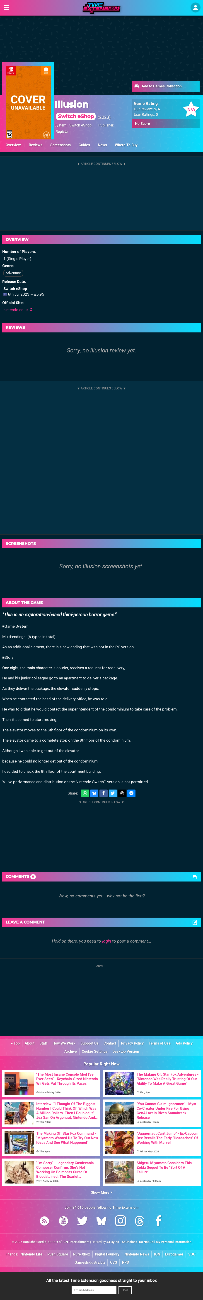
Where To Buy (126, 145)
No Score (142, 123)
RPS (125, 1262)
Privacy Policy (132, 1043)
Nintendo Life (31, 1254)
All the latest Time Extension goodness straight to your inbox (101, 1280)
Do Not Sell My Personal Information (165, 1242)
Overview (13, 145)
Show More (101, 1192)
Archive (70, 1051)
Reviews (35, 145)
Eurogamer (174, 1254)
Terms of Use (160, 1043)
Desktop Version (125, 1051)
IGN (157, 1254)
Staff (43, 1043)
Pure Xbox (81, 1254)
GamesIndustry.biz (90, 1262)
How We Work (64, 1043)
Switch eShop (80, 125)
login (106, 941)
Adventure (13, 273)
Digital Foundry (107, 1254)
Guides (84, 145)
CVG (113, 1262)
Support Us (89, 1043)
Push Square (57, 1254)
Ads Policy (184, 1043)
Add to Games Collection (158, 86)
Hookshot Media (34, 1242)
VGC (191, 1254)
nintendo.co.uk (17, 309)
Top (15, 1043)
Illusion (75, 109)
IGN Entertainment (76, 1242)
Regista (62, 131)
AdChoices (129, 1242)
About (29, 1043)
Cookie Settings (94, 1051)
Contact (110, 1043)
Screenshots (60, 145)
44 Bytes (112, 1242)
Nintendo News (136, 1254)
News (102, 145)
